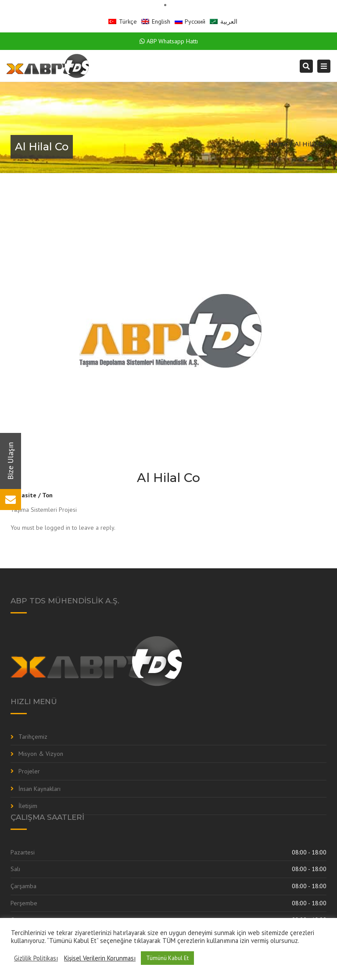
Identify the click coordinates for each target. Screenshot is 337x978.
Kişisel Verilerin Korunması (100, 958)
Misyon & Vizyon (40, 754)
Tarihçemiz (32, 737)
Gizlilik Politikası (36, 958)
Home (278, 144)
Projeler (29, 771)
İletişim (27, 806)
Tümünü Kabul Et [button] (167, 958)
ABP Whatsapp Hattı (169, 41)
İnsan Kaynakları (39, 789)
